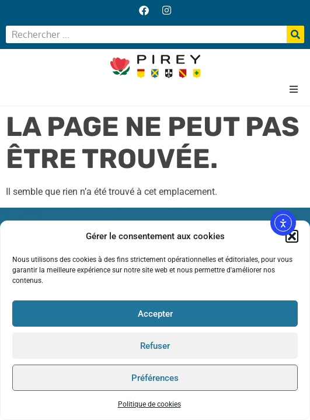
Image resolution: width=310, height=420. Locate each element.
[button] (292, 236)
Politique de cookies (149, 404)
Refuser (155, 346)
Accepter (155, 314)
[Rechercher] (295, 34)
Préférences (155, 378)
